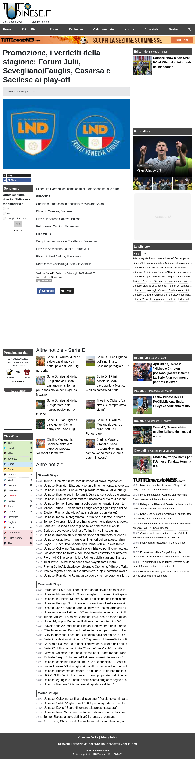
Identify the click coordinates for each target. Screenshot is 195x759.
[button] (18, 224)
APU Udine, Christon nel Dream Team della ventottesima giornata (87, 721)
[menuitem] (189, 29)
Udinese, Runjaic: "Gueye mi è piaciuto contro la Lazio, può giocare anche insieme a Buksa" (105, 490)
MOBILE (125, 744)
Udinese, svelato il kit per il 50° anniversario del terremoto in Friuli (87, 612)
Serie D (50, 273)
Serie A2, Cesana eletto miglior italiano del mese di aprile (82, 526)
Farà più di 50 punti (17, 218)
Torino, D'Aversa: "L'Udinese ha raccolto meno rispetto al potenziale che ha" (94, 521)
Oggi (136, 253)
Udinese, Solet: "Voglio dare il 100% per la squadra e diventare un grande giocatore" (100, 703)
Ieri (144, 253)
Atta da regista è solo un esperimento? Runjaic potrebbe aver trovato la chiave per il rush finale (107, 571)
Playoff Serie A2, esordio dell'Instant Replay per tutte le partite (85, 625)
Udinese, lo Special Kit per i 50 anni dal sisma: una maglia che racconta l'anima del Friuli (102, 598)
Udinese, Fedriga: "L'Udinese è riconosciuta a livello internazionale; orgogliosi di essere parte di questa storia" (117, 603)
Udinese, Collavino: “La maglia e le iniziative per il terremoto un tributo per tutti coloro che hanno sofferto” (113, 548)
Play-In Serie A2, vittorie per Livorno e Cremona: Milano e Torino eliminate (93, 566)
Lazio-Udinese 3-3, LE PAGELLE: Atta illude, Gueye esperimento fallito (171, 402)
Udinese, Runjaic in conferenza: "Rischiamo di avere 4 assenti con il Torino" (94, 499)
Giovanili (140, 450)
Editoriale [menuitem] (151, 29)
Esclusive (141, 357)
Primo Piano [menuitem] (30, 29)
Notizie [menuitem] (129, 29)
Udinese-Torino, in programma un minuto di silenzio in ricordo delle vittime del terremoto (102, 517)
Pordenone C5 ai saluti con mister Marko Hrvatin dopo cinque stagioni (90, 589)
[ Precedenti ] (18, 381)
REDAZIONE (80, 744)
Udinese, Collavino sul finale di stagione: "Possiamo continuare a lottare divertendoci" (100, 698)
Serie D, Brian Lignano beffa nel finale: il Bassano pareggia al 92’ (113, 361)
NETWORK (64, 744)
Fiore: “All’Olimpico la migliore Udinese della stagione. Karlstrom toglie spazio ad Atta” (101, 557)
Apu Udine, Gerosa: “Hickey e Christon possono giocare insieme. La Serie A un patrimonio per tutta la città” (171, 373)
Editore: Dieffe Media (97, 750)
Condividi (46, 291)
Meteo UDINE (18, 391)
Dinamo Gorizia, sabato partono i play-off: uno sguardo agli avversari (89, 607)
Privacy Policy (108, 737)
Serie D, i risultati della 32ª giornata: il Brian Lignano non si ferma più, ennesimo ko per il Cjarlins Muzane (56, 385)
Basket (139, 420)
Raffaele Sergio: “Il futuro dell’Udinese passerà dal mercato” (83, 657)
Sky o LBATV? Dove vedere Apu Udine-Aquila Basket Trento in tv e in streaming (97, 544)
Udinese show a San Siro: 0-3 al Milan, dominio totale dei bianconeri (172, 62)
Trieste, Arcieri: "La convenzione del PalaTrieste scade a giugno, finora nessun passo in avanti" (107, 616)
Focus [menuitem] (54, 29)
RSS (134, 744)
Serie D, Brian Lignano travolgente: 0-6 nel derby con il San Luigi (62, 424)
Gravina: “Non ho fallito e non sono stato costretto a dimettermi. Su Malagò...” (95, 553)
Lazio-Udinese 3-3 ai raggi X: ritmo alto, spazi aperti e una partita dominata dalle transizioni (104, 666)
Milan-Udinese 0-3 (148, 170)
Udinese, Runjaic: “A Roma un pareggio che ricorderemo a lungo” (87, 575)
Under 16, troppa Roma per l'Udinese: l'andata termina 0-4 (82, 621)
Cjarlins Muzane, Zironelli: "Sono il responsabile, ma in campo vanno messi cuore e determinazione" (104, 448)
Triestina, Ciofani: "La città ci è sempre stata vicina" (111, 405)
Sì (8, 208)
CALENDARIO (97, 744)
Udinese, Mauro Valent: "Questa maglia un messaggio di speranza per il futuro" (96, 594)
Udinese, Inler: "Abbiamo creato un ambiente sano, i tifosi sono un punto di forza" (98, 712)
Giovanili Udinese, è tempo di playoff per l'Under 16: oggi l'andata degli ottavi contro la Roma (105, 652)
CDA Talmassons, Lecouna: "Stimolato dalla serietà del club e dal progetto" (93, 634)
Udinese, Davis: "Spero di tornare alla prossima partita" (80, 707)
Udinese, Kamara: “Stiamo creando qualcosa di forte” (79, 684)
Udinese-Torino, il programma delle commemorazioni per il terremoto (89, 503)
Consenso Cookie (88, 737)
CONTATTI (112, 744)
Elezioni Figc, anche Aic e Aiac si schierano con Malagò (81, 512)
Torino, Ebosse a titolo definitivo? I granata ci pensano (79, 716)
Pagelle (139, 390)
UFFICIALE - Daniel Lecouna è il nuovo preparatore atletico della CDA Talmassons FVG (102, 675)
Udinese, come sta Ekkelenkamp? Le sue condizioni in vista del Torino (90, 661)
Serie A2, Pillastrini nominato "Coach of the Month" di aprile (83, 648)
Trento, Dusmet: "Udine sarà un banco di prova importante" (83, 481)
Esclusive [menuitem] (76, 29)
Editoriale (141, 51)
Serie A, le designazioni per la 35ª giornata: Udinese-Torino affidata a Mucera (95, 639)
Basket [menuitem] (173, 29)
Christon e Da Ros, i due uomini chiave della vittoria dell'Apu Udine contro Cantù (97, 643)
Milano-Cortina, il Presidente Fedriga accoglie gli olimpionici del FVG (89, 508)
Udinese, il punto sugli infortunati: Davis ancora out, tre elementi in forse (91, 494)
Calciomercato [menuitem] (103, 29)
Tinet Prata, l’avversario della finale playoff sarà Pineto (80, 562)
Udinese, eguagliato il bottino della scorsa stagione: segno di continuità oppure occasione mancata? (110, 680)
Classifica (11, 436)
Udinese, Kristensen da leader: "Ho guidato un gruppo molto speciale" (90, 670)
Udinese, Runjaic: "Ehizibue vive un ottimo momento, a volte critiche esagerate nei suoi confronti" (108, 485)
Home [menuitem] (7, 29)
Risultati (18, 230)
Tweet (67, 291)
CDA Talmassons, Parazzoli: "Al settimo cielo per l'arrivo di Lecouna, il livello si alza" (99, 630)
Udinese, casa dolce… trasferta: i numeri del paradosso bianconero (88, 539)
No (8, 213)
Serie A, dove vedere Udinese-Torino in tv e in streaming (81, 530)
